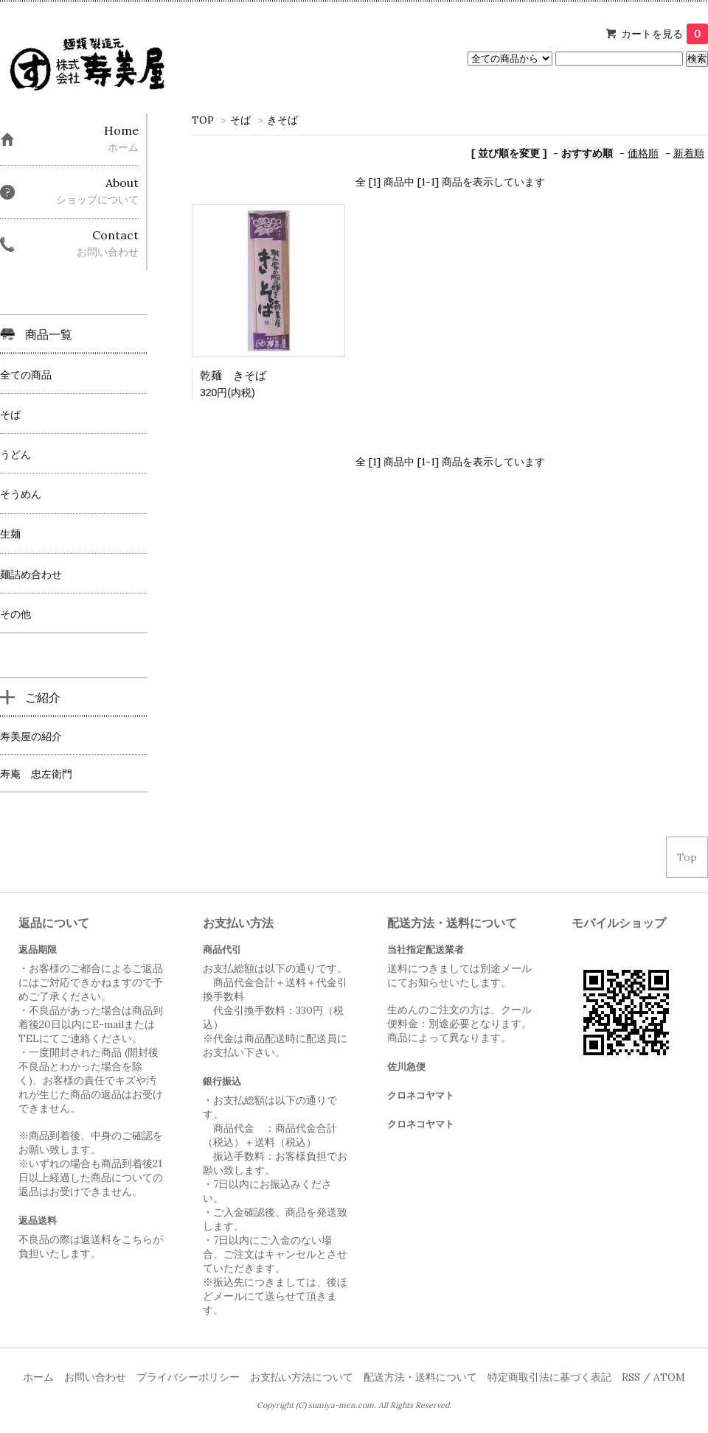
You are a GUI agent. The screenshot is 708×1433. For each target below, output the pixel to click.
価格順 (643, 153)
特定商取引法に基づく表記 (549, 1377)
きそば (282, 120)
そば (240, 120)
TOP (203, 120)
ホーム (38, 1377)
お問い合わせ (95, 1377)
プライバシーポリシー (188, 1377)
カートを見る (664, 34)
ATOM (669, 1377)
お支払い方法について (301, 1377)
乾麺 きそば (233, 375)
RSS (631, 1377)
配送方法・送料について (420, 1377)
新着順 (688, 153)
